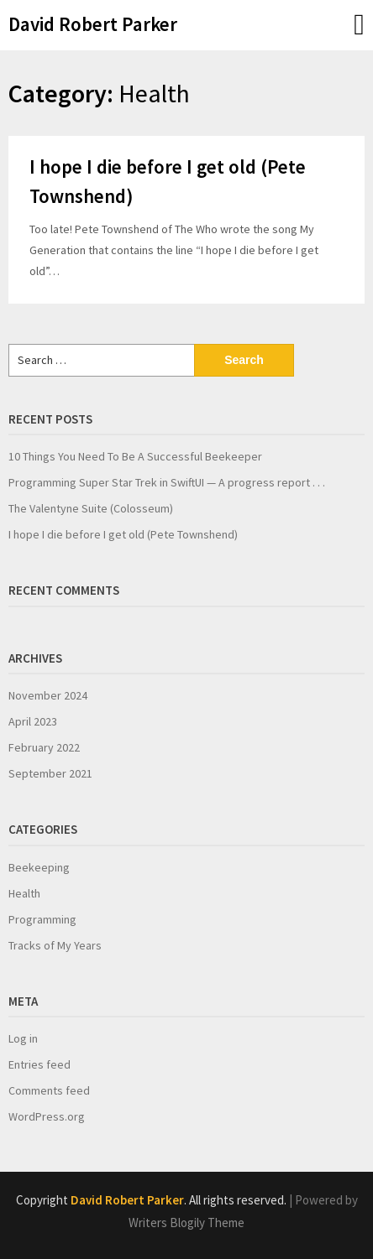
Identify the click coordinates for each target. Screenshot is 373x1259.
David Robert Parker (92, 24)
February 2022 (44, 747)
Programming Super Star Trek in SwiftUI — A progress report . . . (166, 482)
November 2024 (47, 695)
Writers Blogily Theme (186, 1222)
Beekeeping (39, 867)
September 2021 (50, 773)
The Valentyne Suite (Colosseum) (90, 508)
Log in (23, 1038)
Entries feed (39, 1064)
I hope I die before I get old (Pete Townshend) (123, 534)
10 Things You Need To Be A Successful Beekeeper (135, 456)
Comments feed (49, 1090)
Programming (42, 919)
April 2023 (32, 721)
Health (24, 893)
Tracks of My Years (55, 945)
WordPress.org (46, 1116)
